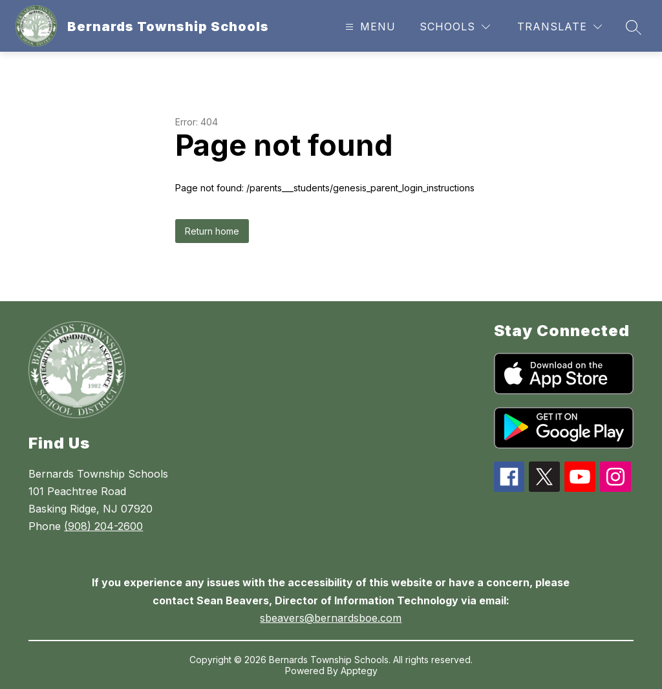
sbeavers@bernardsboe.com (330, 617)
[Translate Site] (559, 27)
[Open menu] (369, 27)
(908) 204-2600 (103, 526)
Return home (212, 231)
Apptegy (359, 670)
